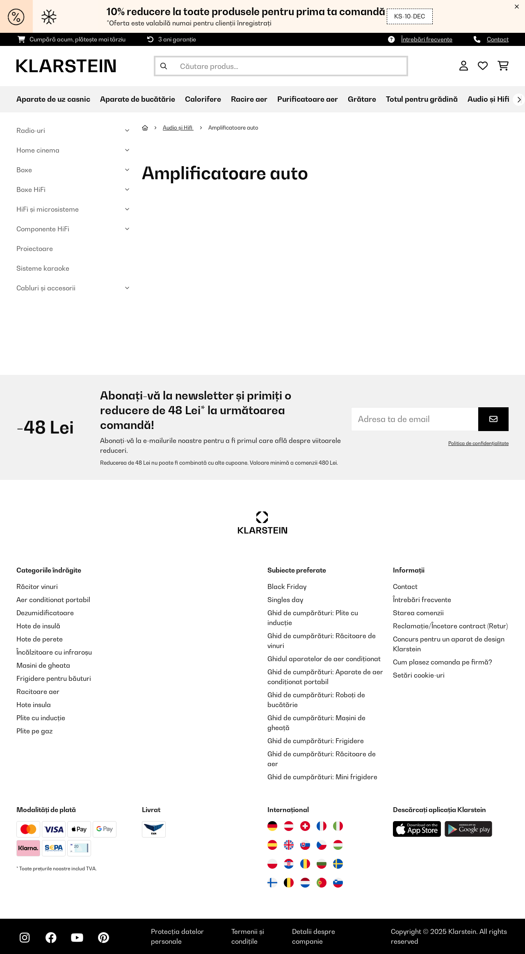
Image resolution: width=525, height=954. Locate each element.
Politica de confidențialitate (478, 443)
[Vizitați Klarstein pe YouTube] (77, 937)
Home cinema (37, 150)
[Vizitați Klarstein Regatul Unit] (289, 845)
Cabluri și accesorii (45, 288)
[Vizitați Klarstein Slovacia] (305, 845)
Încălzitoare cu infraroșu (54, 652)
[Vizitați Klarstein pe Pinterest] (103, 937)
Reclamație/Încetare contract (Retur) (450, 626)
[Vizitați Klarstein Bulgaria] (321, 864)
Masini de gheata (43, 665)
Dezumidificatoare (45, 613)
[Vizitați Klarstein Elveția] (305, 826)
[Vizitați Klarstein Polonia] (272, 864)
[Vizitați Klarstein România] (305, 864)
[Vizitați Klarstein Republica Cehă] (321, 845)
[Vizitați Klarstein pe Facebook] (51, 937)
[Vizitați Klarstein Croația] (289, 864)
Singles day (285, 600)
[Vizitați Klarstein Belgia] (289, 883)
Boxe (24, 170)
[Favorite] (483, 66)
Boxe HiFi (31, 189)
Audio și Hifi (178, 127)
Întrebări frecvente (426, 39)
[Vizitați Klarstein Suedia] (338, 864)
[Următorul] (519, 100)
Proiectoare (34, 248)
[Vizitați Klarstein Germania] (272, 826)
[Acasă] (152, 127)
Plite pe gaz (34, 731)
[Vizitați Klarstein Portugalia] (321, 883)
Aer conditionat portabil (53, 600)
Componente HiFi (42, 229)
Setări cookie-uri (419, 675)
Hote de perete (39, 639)
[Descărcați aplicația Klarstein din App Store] (417, 829)
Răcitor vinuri (37, 586)
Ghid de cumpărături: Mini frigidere (322, 777)
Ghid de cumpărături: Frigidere (315, 741)
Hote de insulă (38, 626)
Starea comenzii (418, 613)
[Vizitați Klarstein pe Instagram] (24, 937)
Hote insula (33, 705)
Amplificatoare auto (234, 127)
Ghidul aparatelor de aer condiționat (324, 659)
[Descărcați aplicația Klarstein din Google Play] (469, 829)
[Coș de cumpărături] (503, 66)
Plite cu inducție (40, 718)
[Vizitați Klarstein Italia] (338, 826)
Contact (498, 39)
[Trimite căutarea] (163, 66)
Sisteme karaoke (42, 268)
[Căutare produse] (281, 66)
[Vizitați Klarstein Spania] (272, 845)
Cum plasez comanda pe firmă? (442, 662)
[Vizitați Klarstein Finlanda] (272, 883)
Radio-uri (30, 130)
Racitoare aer (37, 691)
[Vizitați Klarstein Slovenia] (338, 883)
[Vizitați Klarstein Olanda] (305, 883)
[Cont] (463, 66)
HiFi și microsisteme (47, 209)
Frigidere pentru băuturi (53, 678)
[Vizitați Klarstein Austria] (289, 826)
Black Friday (286, 586)
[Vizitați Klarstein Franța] (321, 826)
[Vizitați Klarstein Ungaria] (338, 845)
